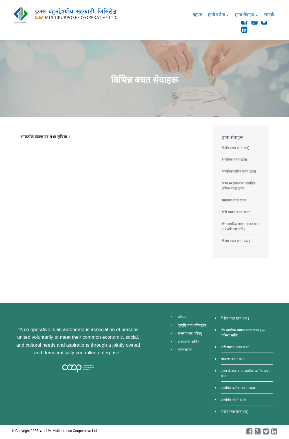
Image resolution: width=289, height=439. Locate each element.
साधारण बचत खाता (234, 200)
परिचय (182, 317)
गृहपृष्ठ (197, 14)
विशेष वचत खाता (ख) (235, 148)
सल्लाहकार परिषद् (190, 333)
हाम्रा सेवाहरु (244, 14)
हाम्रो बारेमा (216, 14)
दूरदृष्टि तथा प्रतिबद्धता (192, 325)
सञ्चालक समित (188, 342)
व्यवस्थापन (185, 349)
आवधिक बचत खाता (234, 160)
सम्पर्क (269, 14)
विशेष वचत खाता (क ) (236, 241)
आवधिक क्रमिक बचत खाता (239, 171)
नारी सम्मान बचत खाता (236, 212)
